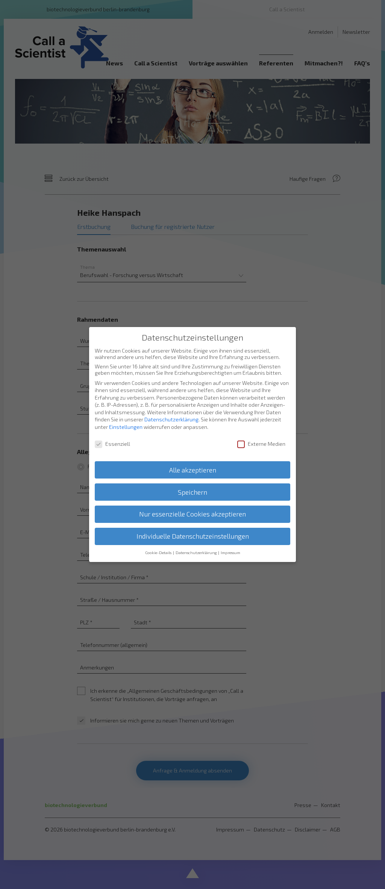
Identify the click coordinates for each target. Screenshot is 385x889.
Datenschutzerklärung (171, 412)
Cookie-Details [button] (158, 546)
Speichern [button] (192, 485)
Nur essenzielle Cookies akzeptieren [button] (192, 507)
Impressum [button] (230, 546)
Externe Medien (261, 437)
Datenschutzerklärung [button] (196, 546)
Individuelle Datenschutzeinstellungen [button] (192, 529)
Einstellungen (125, 420)
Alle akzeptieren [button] (192, 463)
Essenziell (112, 437)
